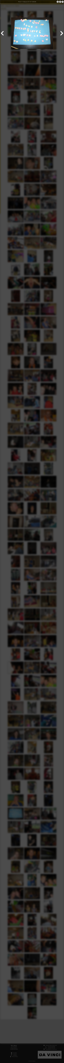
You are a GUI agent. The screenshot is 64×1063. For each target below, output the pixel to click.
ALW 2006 (34, 1)
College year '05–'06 (27, 1)
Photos (19, 1)
